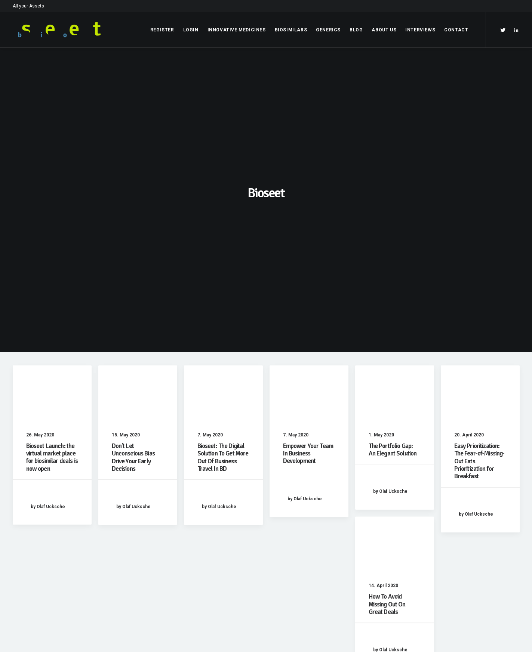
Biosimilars (291, 30)
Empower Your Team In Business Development (308, 259)
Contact (456, 30)
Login (191, 30)
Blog (356, 30)
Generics (328, 30)
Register (162, 30)
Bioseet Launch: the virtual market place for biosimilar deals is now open (52, 263)
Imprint (194, 543)
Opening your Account (386, 543)
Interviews (420, 30)
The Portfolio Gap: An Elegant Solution (393, 255)
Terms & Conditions (209, 562)
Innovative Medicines (236, 30)
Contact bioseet (379, 562)
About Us (384, 30)
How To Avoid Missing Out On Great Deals (387, 436)
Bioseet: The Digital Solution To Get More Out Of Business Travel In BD (223, 263)
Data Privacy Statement (214, 552)
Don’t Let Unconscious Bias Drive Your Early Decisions (133, 263)
